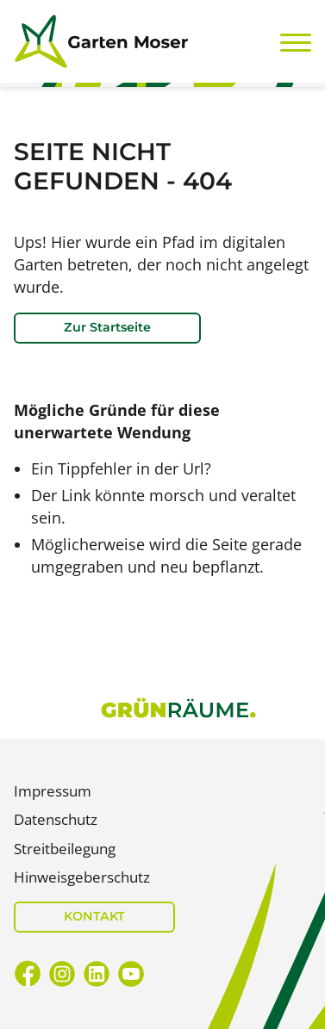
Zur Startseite (107, 327)
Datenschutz (55, 819)
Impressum (52, 791)
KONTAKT (94, 916)
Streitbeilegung (65, 849)
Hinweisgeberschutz (82, 877)
